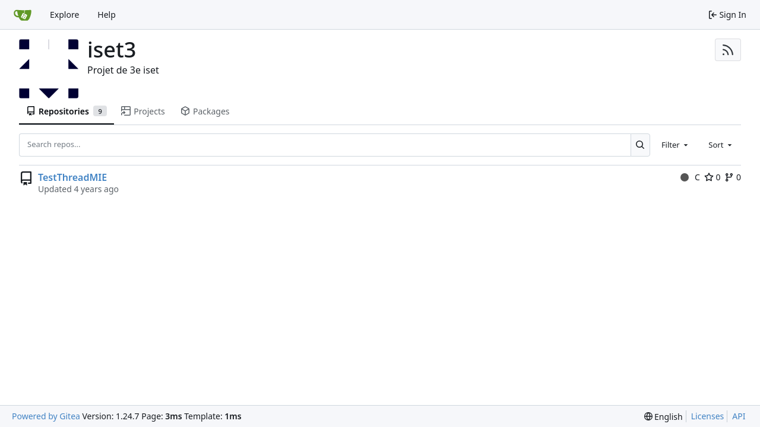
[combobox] (675, 144)
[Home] (22, 15)
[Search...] (640, 144)
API (738, 416)
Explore (64, 14)
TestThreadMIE (72, 177)
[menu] (663, 416)
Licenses (707, 416)
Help (106, 14)
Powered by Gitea (46, 416)
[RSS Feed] (728, 50)
